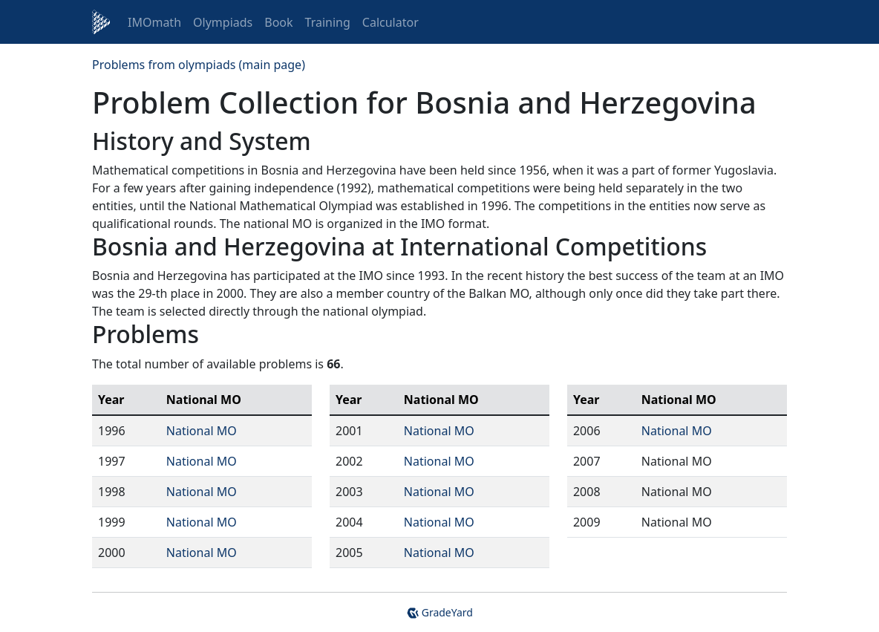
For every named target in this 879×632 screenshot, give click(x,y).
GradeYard (439, 612)
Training (327, 22)
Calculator (390, 22)
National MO (201, 431)
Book (278, 22)
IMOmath (154, 22)
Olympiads (222, 22)
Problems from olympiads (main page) (198, 64)
